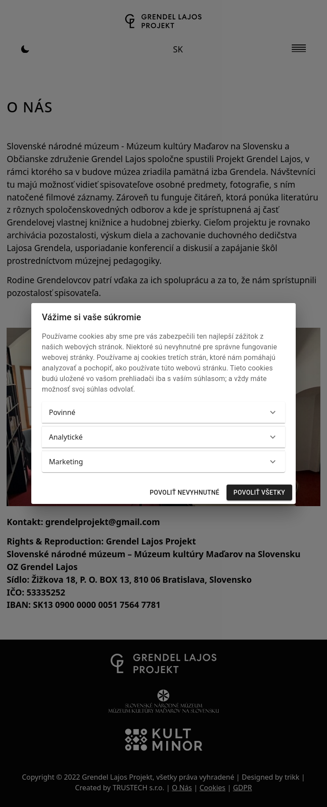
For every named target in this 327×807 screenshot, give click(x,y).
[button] (163, 412)
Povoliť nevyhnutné (184, 493)
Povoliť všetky (259, 493)
